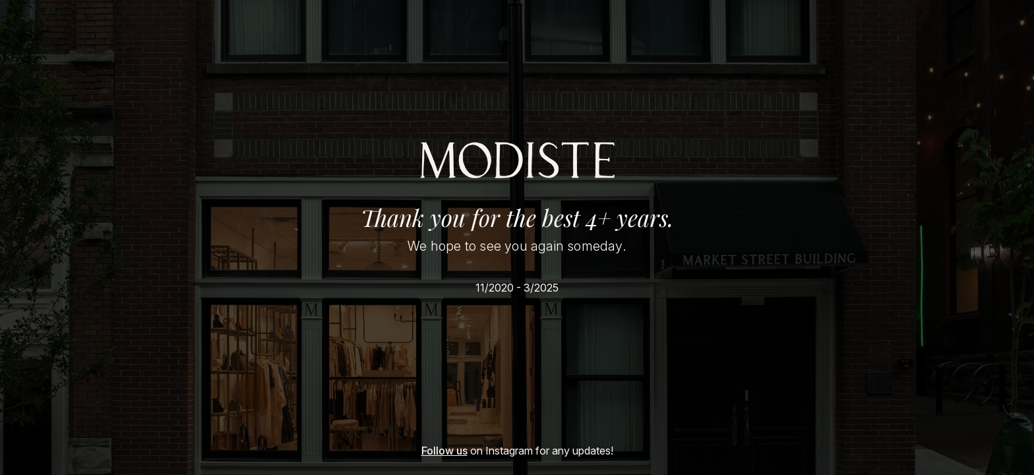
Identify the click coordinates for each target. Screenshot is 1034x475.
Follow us (444, 450)
